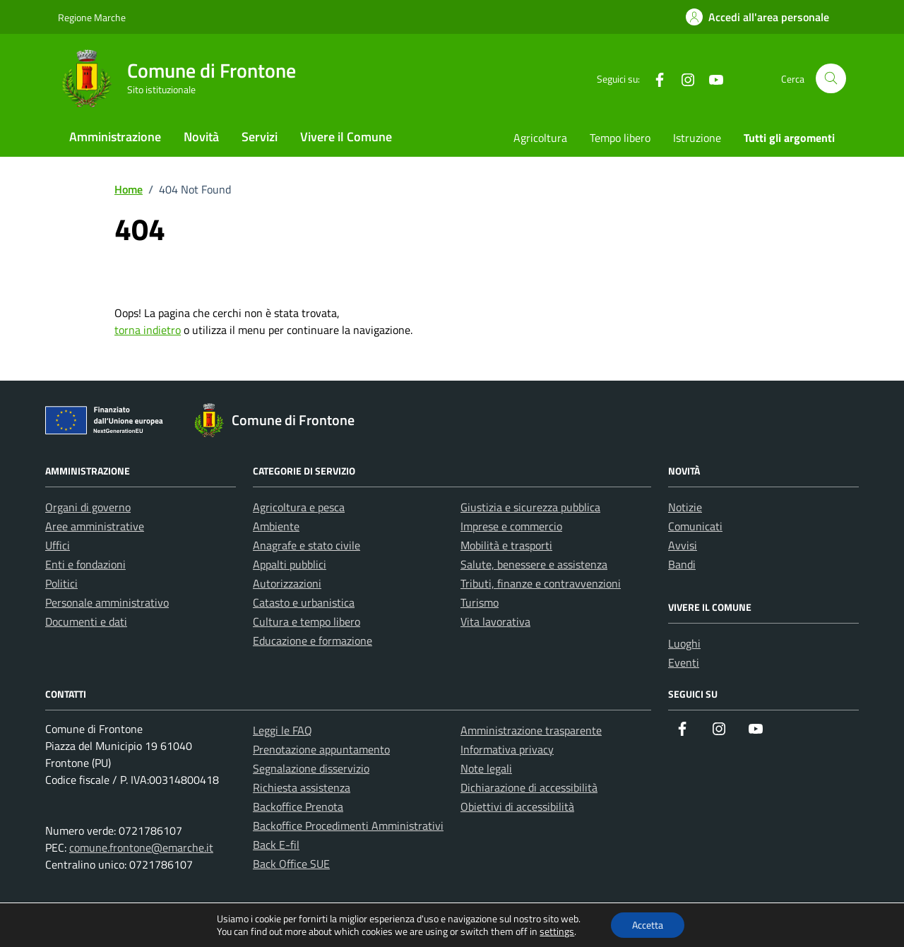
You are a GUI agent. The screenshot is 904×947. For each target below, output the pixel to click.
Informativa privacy (507, 749)
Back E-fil (276, 844)
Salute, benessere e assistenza (533, 564)
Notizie (685, 507)
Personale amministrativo (107, 602)
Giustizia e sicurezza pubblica (530, 507)
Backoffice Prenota (298, 806)
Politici (61, 583)
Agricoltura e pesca (299, 507)
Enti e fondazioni (85, 564)
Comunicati (695, 526)
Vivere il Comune (346, 136)
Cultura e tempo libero (306, 621)
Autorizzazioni (287, 583)
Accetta (647, 924)
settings (557, 931)
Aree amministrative (94, 526)
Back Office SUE (291, 863)
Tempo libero (620, 137)
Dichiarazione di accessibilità (528, 787)
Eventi (683, 662)
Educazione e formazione (312, 640)
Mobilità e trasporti (506, 545)
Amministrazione (115, 136)
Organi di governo (88, 507)
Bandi (682, 564)
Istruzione (697, 137)
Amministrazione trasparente (531, 730)
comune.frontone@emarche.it (141, 847)
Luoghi (684, 643)
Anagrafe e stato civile (306, 545)
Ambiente (276, 526)
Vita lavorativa (495, 621)
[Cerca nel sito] (831, 79)
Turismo (479, 602)
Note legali (486, 768)
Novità (201, 136)
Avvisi (682, 545)
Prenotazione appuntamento (321, 749)
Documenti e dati (86, 621)
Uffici (57, 545)
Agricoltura (540, 137)
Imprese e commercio (511, 526)
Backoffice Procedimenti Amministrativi (348, 825)
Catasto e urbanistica (304, 602)
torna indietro (147, 329)
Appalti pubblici (289, 564)
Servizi (260, 136)
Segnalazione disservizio (311, 768)
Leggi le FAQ (282, 730)
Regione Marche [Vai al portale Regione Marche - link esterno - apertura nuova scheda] (92, 17)
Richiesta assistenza (301, 787)
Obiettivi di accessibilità (517, 806)
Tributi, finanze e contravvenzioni (540, 583)
